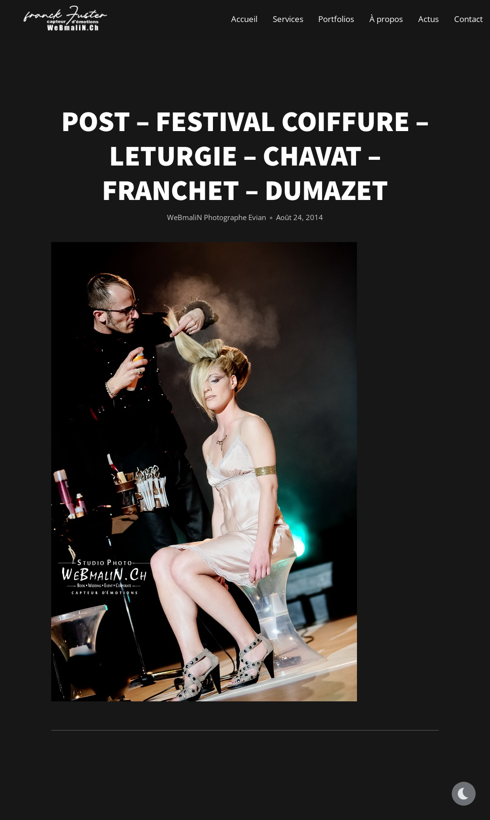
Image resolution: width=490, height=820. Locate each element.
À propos (386, 18)
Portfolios (336, 18)
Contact (468, 18)
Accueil (244, 18)
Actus (428, 18)
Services (288, 18)
